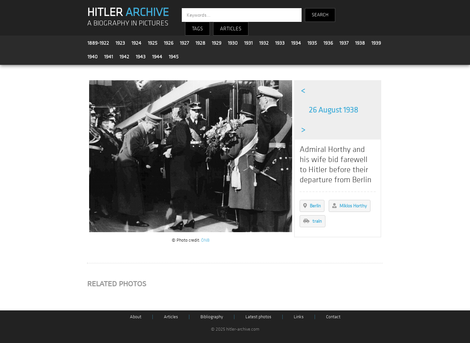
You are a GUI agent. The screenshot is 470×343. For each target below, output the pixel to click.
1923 (120, 43)
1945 (174, 56)
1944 (157, 56)
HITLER (128, 12)
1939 (376, 43)
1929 (216, 43)
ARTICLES (231, 28)
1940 (92, 56)
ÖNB (205, 240)
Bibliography (211, 317)
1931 (248, 43)
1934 (296, 43)
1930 (233, 43)
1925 (152, 43)
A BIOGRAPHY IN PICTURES (127, 23)
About (135, 317)
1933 (280, 43)
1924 (136, 43)
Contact (333, 317)
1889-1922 (98, 43)
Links (299, 317)
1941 (108, 56)
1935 (312, 43)
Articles (171, 317)
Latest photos (258, 317)
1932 (264, 43)
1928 (200, 43)
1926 (168, 43)
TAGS (197, 28)
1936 (328, 43)
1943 (141, 56)
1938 (360, 43)
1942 (124, 56)
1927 (184, 43)
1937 (344, 43)
